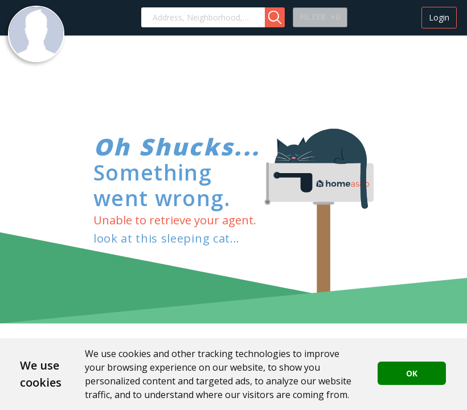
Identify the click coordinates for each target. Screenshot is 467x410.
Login (439, 17)
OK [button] (411, 373)
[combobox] (203, 17)
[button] (275, 17)
